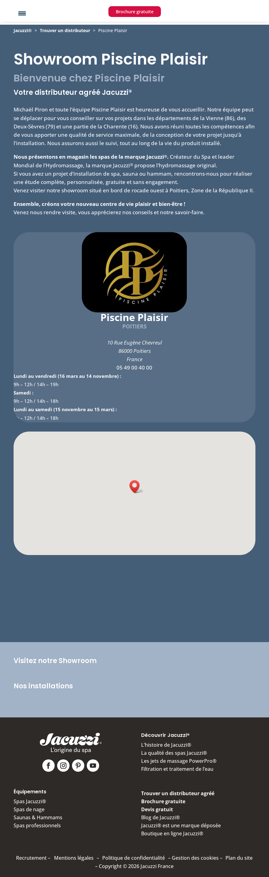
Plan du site (239, 855)
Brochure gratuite (134, 27)
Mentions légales (74, 855)
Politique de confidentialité (133, 855)
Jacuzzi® (23, 42)
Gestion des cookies (195, 855)
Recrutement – (33, 855)
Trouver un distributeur (65, 42)
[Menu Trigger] (22, 13)
